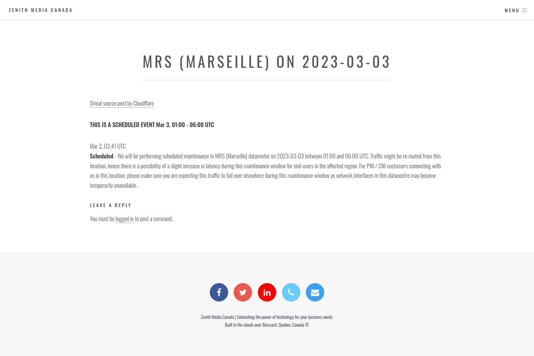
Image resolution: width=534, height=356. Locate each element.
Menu (512, 10)
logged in (124, 218)
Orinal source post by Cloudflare (122, 102)
